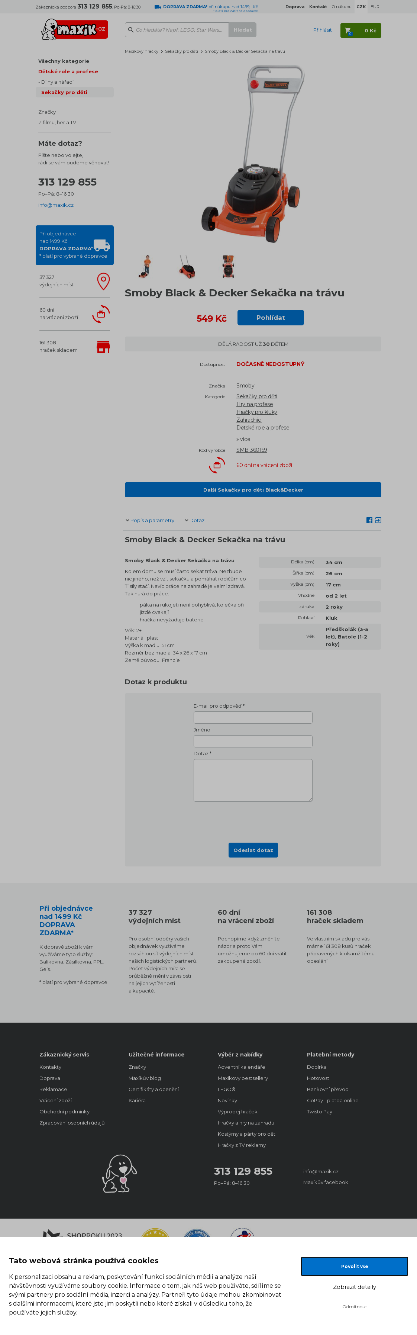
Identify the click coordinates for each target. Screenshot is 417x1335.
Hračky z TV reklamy (242, 1145)
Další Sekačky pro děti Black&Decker (253, 490)
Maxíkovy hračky (141, 51)
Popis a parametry (152, 520)
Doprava (49, 1078)
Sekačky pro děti (64, 92)
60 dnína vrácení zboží (58, 313)
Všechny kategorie (63, 61)
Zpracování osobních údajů (72, 1123)
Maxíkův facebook (325, 1182)
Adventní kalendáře (241, 1067)
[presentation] (253, 819)
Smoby (245, 385)
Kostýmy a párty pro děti (247, 1134)
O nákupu (342, 6)
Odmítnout (354, 1306)
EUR (375, 6)
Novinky (227, 1100)
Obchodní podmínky (64, 1111)
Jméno (202, 730)
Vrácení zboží (55, 1100)
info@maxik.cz (56, 205)
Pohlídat (270, 317)
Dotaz (197, 520)
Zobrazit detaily (354, 1286)
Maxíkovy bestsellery (243, 1078)
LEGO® (227, 1089)
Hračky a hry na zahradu (246, 1123)
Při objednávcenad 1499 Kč (73, 245)
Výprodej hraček (238, 1111)
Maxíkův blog (145, 1078)
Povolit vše (354, 1266)
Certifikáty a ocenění (154, 1089)
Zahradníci (249, 419)
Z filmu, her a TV (57, 122)
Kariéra (137, 1100)
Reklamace (53, 1089)
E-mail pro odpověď (218, 706)
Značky (47, 112)
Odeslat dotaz (253, 850)
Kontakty (50, 1067)
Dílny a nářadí (57, 82)
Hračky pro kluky (256, 412)
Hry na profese (254, 404)
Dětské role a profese (68, 71)
